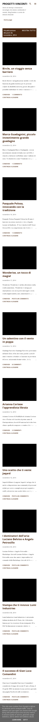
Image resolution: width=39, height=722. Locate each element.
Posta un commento (20, 299)
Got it (25, 720)
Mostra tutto (28, 30)
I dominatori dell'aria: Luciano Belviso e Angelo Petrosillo (17, 539)
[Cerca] (30, 4)
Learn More (16, 720)
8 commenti (16, 364)
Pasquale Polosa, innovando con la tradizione (13, 207)
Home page (8, 20)
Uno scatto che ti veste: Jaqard (17, 471)
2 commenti (16, 430)
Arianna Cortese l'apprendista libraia (15, 405)
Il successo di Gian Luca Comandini (16, 672)
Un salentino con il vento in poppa (18, 340)
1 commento (17, 95)
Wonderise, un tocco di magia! (16, 274)
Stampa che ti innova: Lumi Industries (19, 606)
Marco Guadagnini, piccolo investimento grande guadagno (19, 138)
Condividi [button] (6, 95)
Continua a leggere (10, 97)
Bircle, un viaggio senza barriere (17, 70)
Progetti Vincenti (14, 3)
